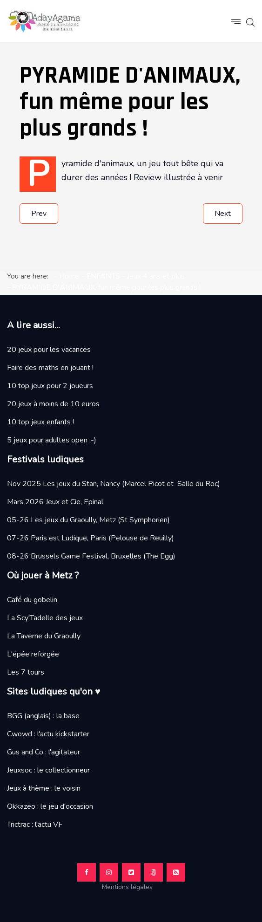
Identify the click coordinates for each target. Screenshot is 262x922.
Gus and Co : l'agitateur (43, 752)
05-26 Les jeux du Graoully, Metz (61, 520)
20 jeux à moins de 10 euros (53, 404)
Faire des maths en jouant (48, 368)
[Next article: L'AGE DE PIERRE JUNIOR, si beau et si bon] (222, 213)
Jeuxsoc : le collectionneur (48, 770)
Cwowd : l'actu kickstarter (48, 734)
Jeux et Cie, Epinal (74, 502)
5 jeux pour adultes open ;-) (51, 440)
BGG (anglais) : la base (43, 716)
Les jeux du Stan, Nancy (81, 484)
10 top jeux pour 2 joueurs (50, 386)
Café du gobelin (32, 600)
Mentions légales (131, 887)
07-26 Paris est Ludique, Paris (57, 538)
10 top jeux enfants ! (40, 422)
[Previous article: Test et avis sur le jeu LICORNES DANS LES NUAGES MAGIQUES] (39, 213)
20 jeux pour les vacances (49, 349)
